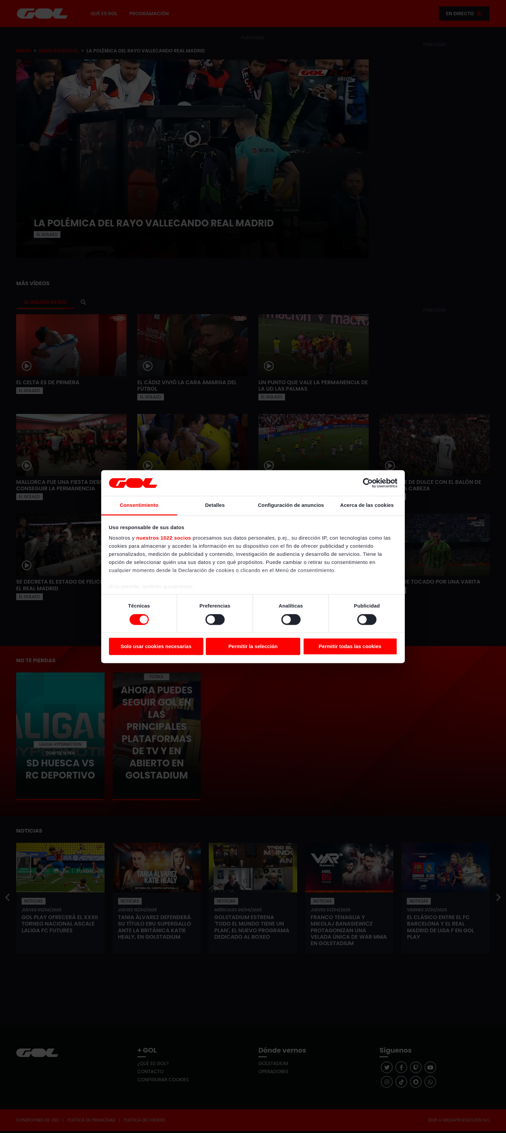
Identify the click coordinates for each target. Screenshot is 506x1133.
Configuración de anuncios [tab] (291, 505)
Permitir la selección (253, 646)
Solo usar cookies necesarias (155, 646)
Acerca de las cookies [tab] (367, 505)
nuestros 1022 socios (163, 538)
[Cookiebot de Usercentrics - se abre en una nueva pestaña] (367, 483)
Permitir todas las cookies (350, 646)
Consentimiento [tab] (139, 505)
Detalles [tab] (215, 505)
